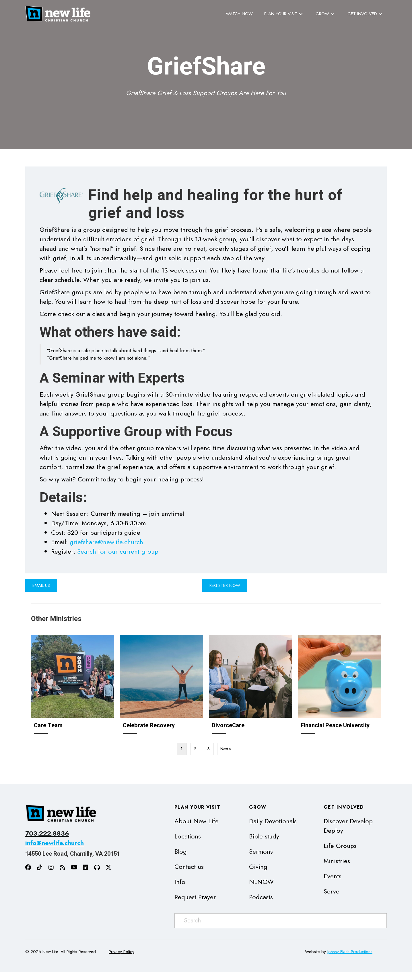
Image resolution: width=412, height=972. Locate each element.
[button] (300, 14)
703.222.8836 (47, 833)
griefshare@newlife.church (106, 541)
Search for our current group (117, 551)
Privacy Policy (121, 952)
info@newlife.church (54, 842)
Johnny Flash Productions (349, 952)
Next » (225, 749)
